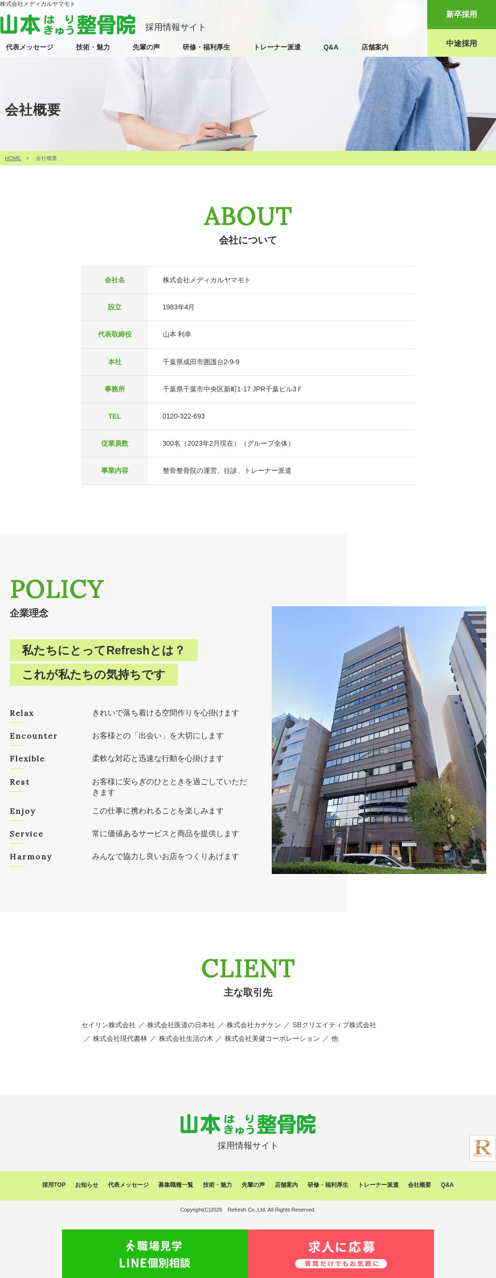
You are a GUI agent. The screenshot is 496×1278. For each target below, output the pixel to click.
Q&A (331, 47)
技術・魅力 (93, 47)
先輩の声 (146, 47)
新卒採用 (461, 14)
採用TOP (53, 1184)
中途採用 (461, 43)
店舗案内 (374, 47)
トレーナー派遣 (277, 47)
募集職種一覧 (175, 1184)
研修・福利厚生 (206, 47)
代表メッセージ (29, 47)
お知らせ (86, 1184)
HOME (13, 158)
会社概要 (419, 1184)
